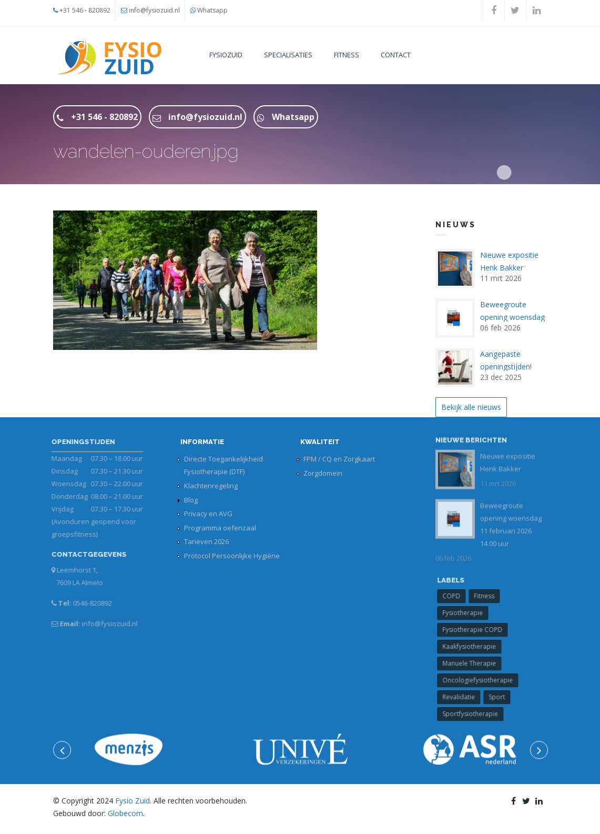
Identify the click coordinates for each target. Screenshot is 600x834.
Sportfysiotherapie (474, 713)
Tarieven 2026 (206, 541)
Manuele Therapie (473, 663)
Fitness (346, 54)
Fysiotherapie (466, 612)
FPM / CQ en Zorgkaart (339, 459)
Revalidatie (462, 696)
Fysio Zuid (132, 801)
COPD (455, 595)
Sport (500, 696)
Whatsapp (212, 10)
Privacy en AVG (208, 513)
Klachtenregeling (211, 485)
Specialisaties (288, 54)
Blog (191, 500)
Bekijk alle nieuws (471, 407)
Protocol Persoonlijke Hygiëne (232, 555)
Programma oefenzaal (220, 527)
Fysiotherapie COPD (476, 629)
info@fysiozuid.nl (154, 10)
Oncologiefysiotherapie (481, 680)
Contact (396, 54)
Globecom (125, 813)
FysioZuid (225, 54)
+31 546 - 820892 (84, 10)
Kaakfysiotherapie (473, 646)
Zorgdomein (322, 473)
